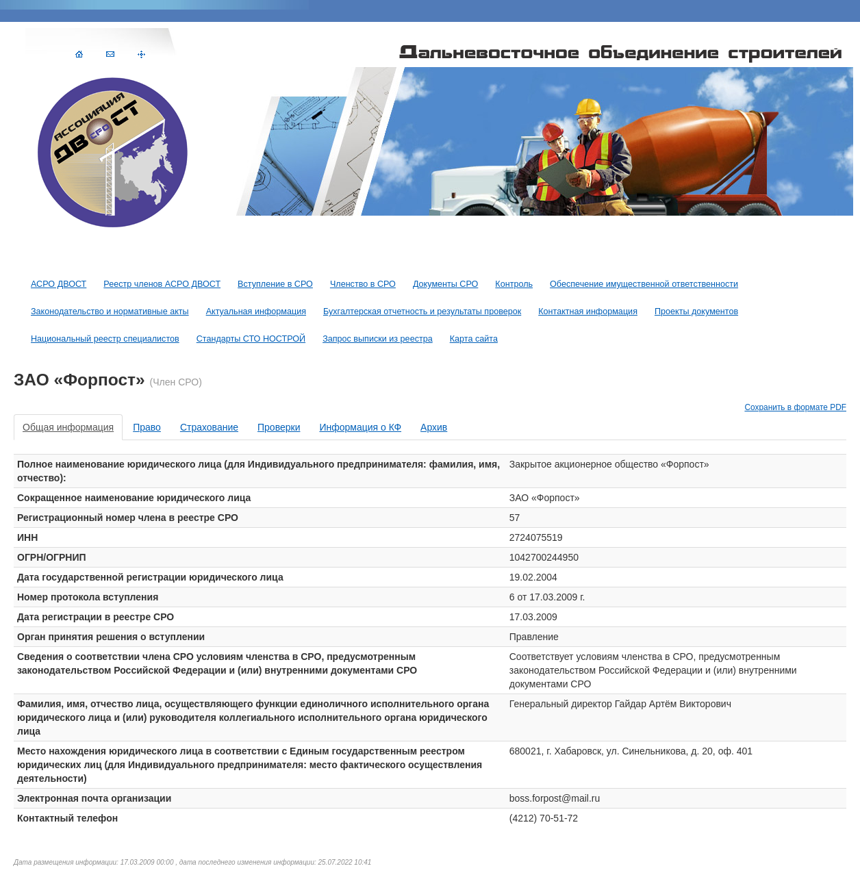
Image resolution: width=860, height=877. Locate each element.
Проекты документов (696, 311)
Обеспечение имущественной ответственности (644, 284)
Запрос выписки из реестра (377, 339)
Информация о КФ (360, 427)
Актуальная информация (256, 311)
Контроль (514, 284)
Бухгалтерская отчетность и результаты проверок (422, 311)
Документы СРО (445, 284)
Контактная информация (587, 311)
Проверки (278, 427)
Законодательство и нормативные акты (110, 311)
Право (147, 427)
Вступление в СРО (275, 284)
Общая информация (68, 427)
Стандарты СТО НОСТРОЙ (251, 339)
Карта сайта (474, 339)
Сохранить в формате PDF (795, 407)
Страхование (209, 427)
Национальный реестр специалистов (105, 339)
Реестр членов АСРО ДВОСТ (161, 284)
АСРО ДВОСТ (58, 284)
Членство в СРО (363, 284)
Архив (433, 427)
